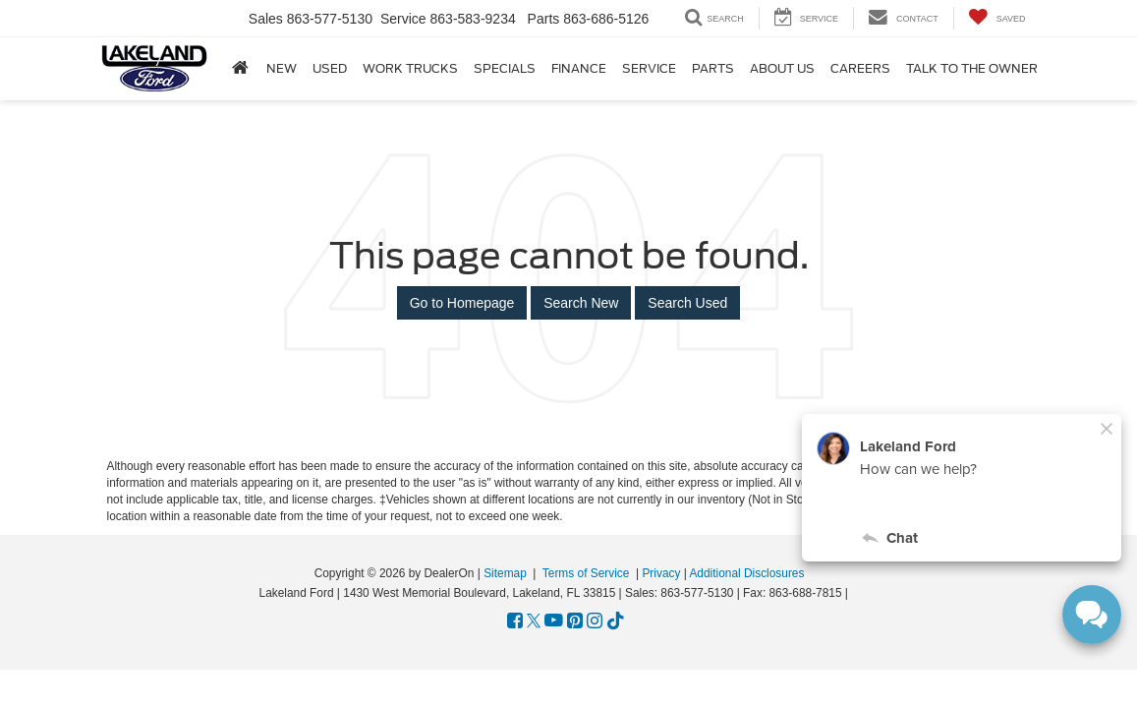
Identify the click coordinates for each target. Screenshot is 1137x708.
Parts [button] (713, 68)
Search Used (687, 303)
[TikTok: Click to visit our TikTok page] (615, 621)
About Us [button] (782, 68)
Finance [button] (578, 68)
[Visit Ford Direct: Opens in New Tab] (857, 593)
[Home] (240, 67)
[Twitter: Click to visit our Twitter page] (533, 621)
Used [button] (330, 68)
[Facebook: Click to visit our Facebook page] (515, 621)
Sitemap (505, 573)
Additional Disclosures (746, 573)
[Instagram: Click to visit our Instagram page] (594, 621)
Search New (580, 303)
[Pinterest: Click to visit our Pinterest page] (575, 621)
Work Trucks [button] (410, 68)
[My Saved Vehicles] (997, 18)
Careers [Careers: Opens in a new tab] (860, 68)
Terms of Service (586, 573)
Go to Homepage (462, 303)
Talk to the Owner (972, 68)
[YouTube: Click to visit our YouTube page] (553, 621)
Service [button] (649, 68)
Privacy (661, 573)
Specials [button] (505, 68)
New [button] (281, 68)
